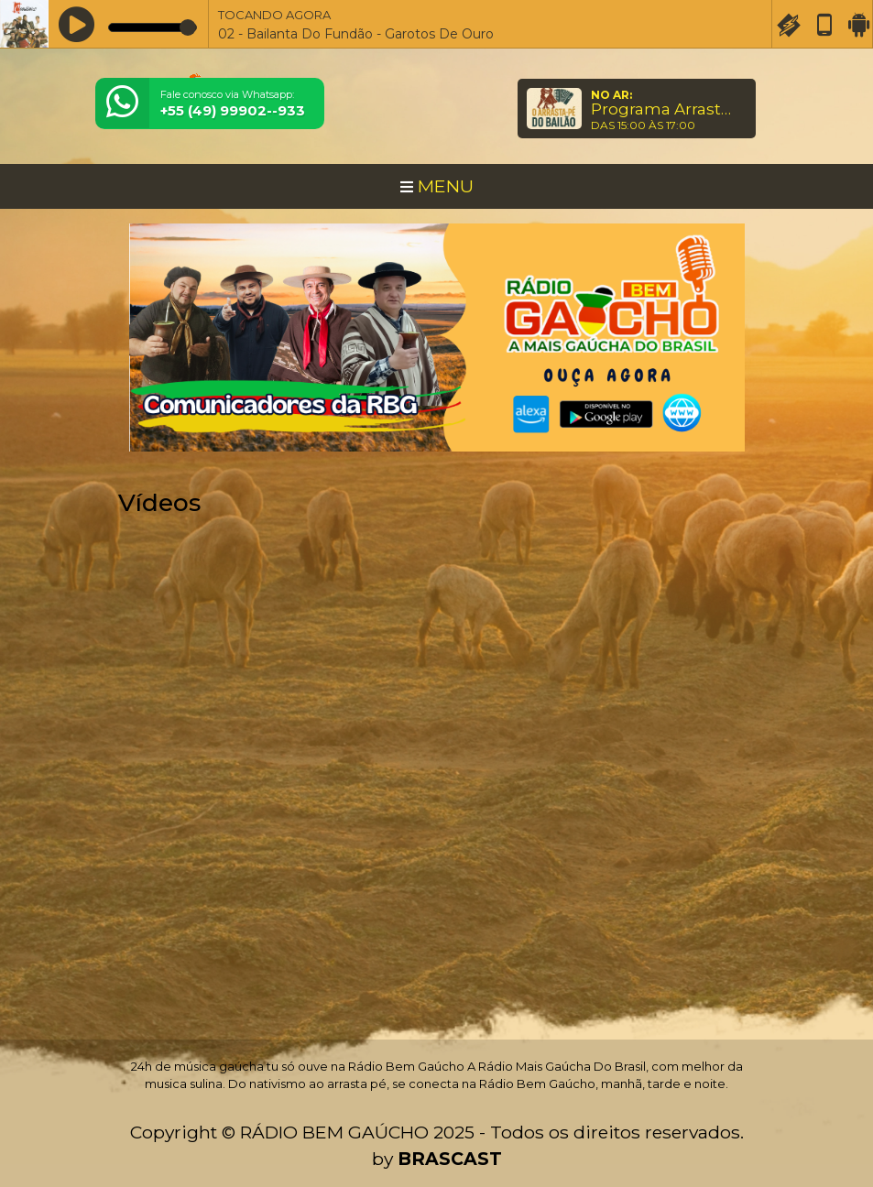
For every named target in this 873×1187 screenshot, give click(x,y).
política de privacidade (333, 1140)
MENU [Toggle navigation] (437, 186)
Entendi (801, 1113)
